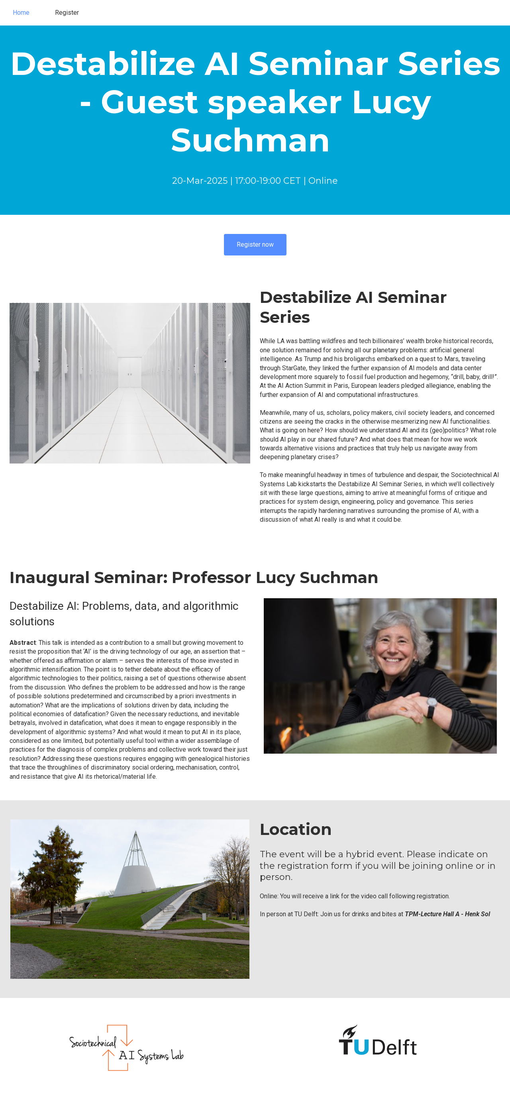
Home (21, 12)
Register (67, 12)
